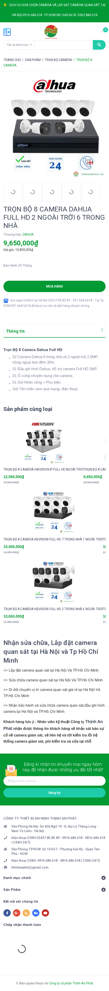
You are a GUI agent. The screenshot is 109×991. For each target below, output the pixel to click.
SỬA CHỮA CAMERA (37, 5)
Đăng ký (54, 793)
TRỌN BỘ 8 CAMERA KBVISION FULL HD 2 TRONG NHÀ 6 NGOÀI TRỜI (53, 609)
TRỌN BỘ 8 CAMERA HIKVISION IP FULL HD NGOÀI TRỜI (43, 469)
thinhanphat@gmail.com (30, 867)
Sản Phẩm (54, 890)
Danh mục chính (54, 878)
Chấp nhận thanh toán (22, 925)
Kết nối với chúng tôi (20, 901)
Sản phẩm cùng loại (27, 409)
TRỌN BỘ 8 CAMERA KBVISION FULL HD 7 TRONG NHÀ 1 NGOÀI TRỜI (53, 539)
